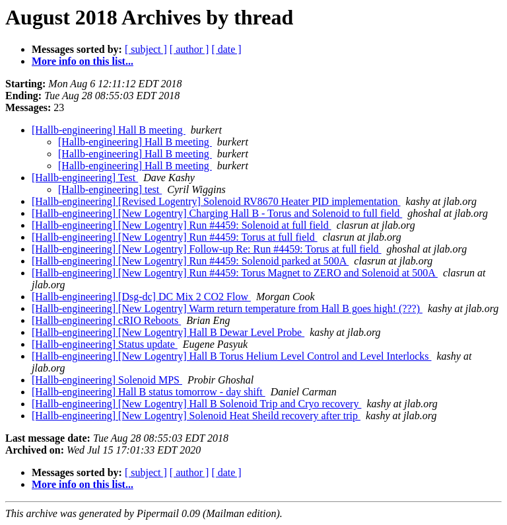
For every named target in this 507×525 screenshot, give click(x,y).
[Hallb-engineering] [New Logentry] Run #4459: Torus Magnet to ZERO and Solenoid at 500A (235, 272)
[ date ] (226, 49)
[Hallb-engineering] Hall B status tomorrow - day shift (148, 391)
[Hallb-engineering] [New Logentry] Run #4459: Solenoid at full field (181, 225)
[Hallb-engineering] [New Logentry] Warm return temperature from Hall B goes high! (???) (227, 308)
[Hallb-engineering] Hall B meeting (109, 130)
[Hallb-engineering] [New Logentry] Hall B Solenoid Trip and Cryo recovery (196, 403)
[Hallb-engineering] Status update (105, 344)
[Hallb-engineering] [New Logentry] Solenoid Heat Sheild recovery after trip (196, 415)
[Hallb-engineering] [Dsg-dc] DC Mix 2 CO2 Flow (141, 296)
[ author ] (189, 49)
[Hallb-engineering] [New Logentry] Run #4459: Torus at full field (175, 237)
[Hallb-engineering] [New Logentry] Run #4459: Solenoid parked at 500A (190, 260)
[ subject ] (146, 49)
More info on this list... (82, 61)
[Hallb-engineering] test (110, 189)
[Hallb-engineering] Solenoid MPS (107, 379)
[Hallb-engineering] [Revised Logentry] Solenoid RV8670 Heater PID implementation (216, 201)
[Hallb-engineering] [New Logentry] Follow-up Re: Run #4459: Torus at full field (207, 249)
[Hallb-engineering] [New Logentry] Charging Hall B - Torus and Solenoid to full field (217, 213)
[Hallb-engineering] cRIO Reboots (106, 320)
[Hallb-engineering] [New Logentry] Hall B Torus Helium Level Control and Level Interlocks (232, 356)
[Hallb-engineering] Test (85, 177)
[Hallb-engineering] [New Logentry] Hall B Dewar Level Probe (168, 332)
